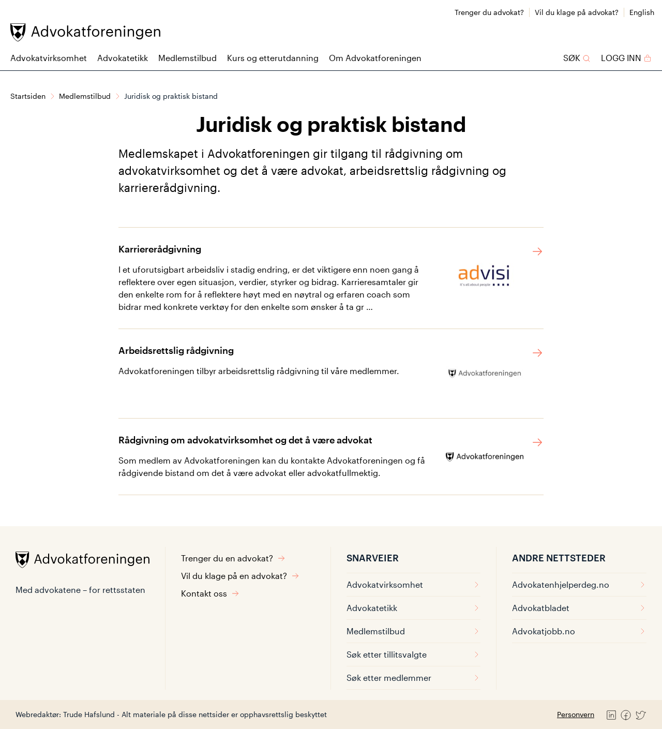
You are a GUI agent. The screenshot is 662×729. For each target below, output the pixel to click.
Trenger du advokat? (489, 12)
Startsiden (28, 96)
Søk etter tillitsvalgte (413, 654)
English (641, 12)
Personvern (575, 714)
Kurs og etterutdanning (273, 58)
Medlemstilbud (187, 58)
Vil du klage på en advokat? (240, 576)
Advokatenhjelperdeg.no (579, 584)
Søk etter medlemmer (413, 677)
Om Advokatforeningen (375, 58)
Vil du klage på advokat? (577, 12)
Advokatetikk (122, 58)
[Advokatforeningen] (85, 32)
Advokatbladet (579, 608)
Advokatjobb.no (579, 631)
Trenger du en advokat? (233, 558)
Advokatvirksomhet (48, 58)
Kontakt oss (210, 593)
